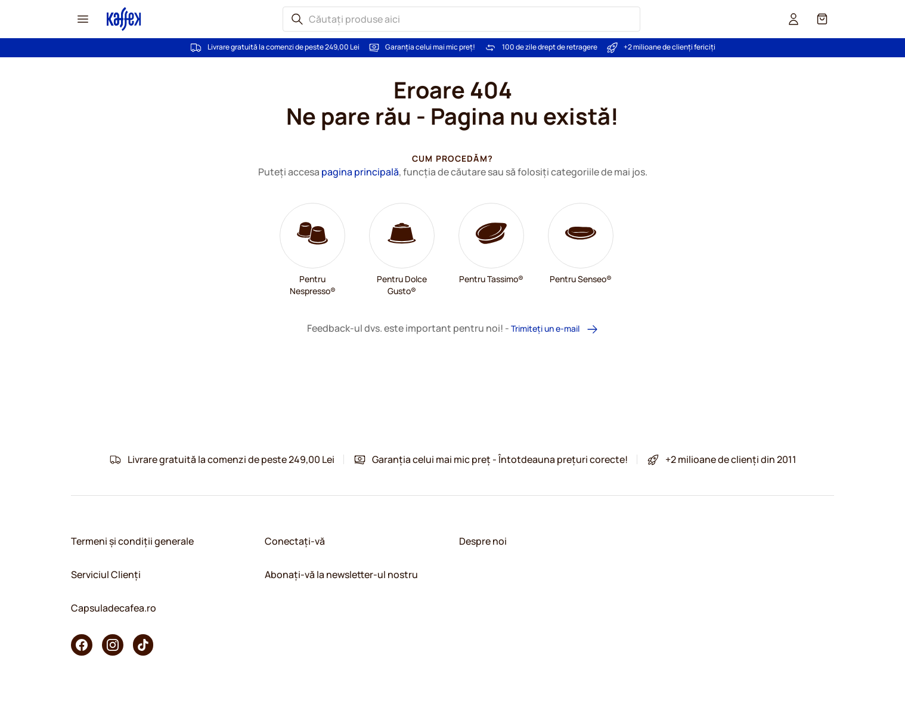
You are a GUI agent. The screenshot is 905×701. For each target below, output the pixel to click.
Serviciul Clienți (106, 574)
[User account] (793, 19)
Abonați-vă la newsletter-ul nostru (341, 574)
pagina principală (360, 171)
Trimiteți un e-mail (555, 329)
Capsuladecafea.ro (113, 607)
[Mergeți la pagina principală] (124, 18)
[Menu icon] (83, 19)
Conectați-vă (295, 541)
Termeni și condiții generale (132, 541)
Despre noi (483, 541)
